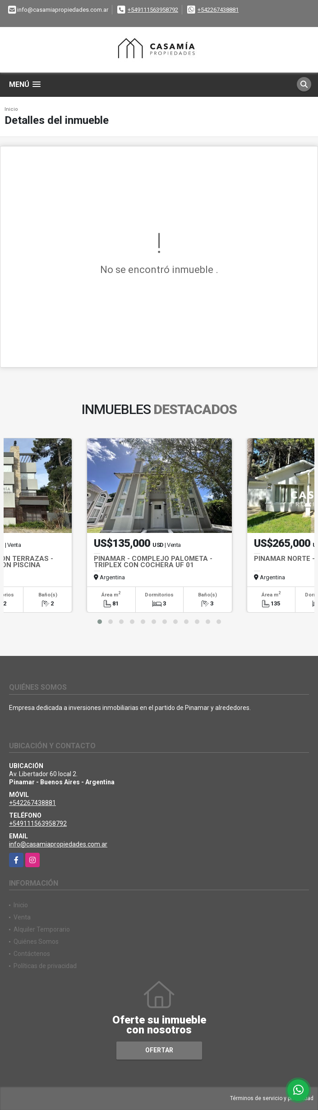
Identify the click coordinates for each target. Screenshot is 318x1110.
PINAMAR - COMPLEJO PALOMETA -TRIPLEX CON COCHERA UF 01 (153, 562)
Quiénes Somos (36, 941)
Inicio (11, 109)
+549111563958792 (153, 9)
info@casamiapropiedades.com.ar (58, 844)
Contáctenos (32, 953)
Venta (22, 917)
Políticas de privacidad (45, 965)
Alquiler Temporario (42, 929)
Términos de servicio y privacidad (271, 1098)
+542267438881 (218, 9)
